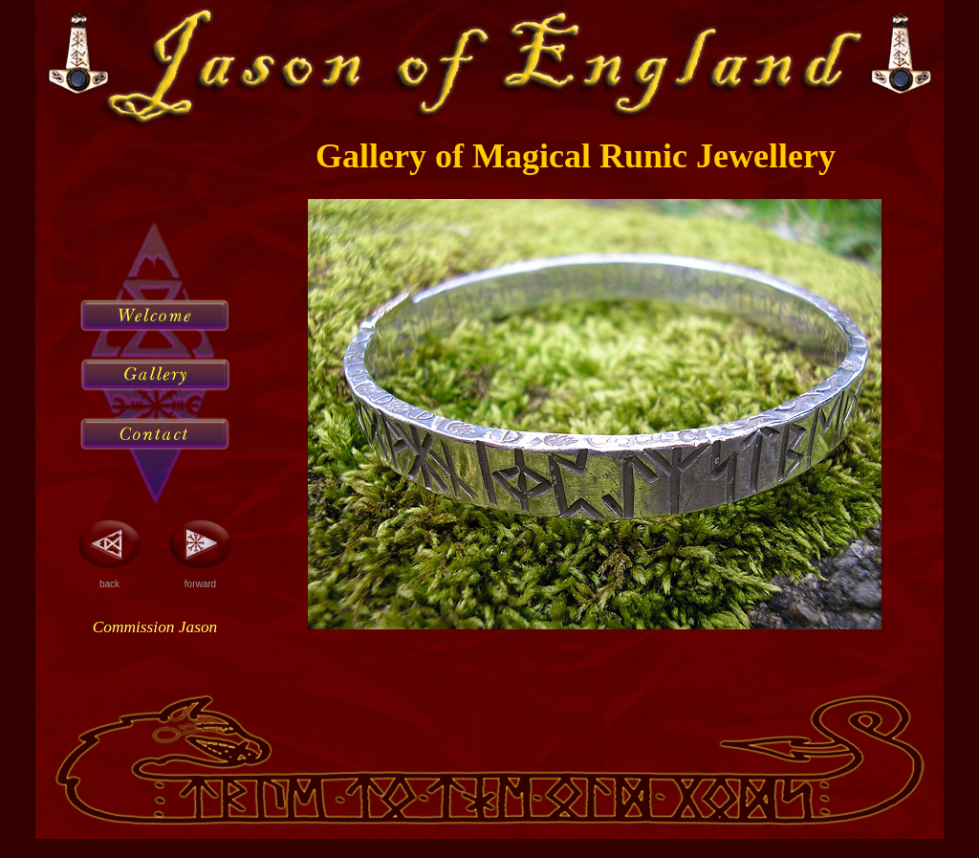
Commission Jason (155, 627)
